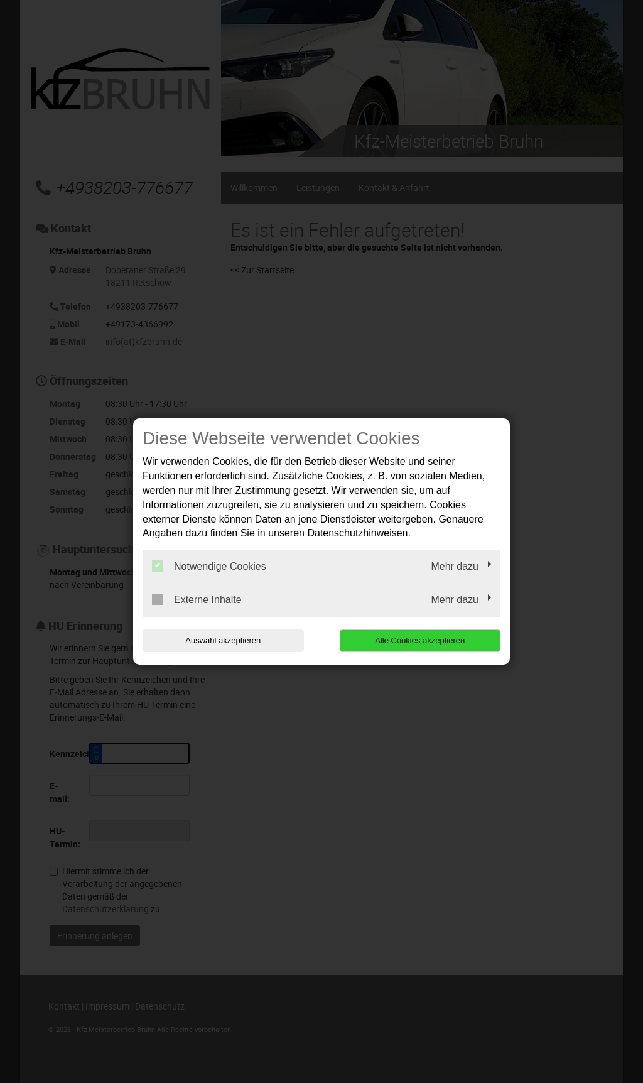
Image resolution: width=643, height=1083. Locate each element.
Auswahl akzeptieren (223, 640)
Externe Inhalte (197, 599)
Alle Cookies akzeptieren (420, 640)
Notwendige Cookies (209, 566)
